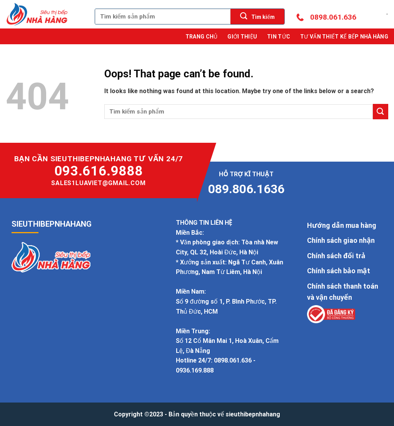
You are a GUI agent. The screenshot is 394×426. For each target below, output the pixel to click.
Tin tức (278, 36)
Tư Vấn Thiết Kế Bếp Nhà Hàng (344, 36)
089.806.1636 (246, 189)
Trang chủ (201, 36)
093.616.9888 (98, 171)
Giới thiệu (242, 36)
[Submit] (257, 16)
